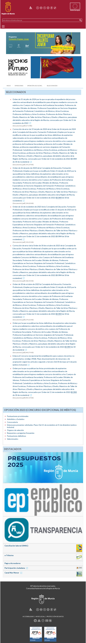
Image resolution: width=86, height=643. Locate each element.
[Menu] (3, 26)
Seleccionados (52, 85)
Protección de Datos (55, 616)
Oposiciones (19, 85)
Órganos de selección (15, 430)
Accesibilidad (28, 616)
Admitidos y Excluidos (15, 419)
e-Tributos (9, 555)
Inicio (9, 85)
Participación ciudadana (17, 568)
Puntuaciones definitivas (16, 436)
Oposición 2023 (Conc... (35, 85)
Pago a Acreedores (13, 563)
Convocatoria (12, 422)
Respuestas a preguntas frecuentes (20, 433)
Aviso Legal (40, 616)
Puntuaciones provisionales (17, 416)
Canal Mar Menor (14, 573)
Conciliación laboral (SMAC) (16, 546)
